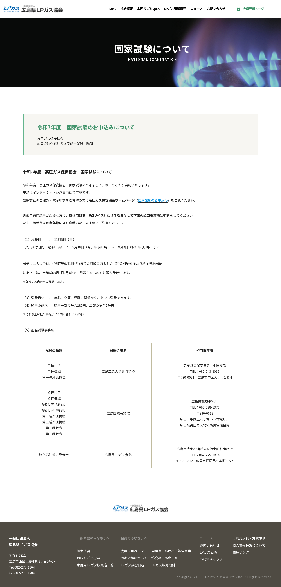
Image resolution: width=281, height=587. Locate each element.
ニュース (197, 8)
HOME (111, 8)
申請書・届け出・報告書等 (171, 550)
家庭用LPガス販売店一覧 (95, 565)
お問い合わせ (216, 8)
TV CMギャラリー (213, 559)
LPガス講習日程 (175, 8)
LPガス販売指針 (163, 565)
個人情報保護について (248, 545)
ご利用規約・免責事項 (248, 538)
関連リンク (240, 552)
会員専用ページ (253, 8)
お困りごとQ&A (148, 8)
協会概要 (127, 8)
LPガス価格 (208, 552)
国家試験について (134, 558)
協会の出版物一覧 (164, 558)
